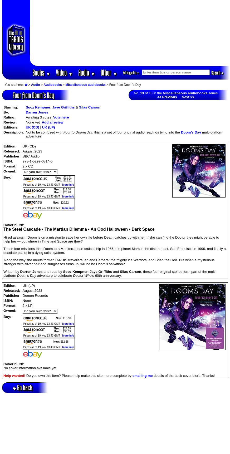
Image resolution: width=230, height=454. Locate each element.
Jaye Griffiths (63, 107)
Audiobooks (52, 85)
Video (64, 72)
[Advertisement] (130, 33)
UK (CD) (32, 127)
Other (109, 72)
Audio (86, 72)
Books (41, 72)
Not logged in (131, 72)
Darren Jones (37, 112)
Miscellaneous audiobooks (85, 85)
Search (217, 73)
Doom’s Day (191, 132)
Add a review (52, 122)
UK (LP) (48, 127)
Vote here (61, 117)
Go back (22, 387)
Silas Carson (89, 107)
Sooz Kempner (38, 107)
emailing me (143, 376)
